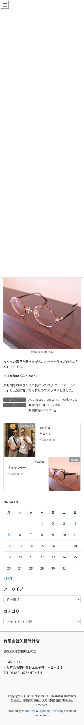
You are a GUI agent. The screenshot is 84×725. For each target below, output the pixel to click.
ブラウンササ (16, 468)
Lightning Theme (49, 710)
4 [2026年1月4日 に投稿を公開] (75, 523)
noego (36, 405)
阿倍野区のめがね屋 (44, 410)
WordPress (29, 710)
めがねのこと (69, 399)
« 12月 (7, 578)
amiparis (52, 399)
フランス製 (53, 405)
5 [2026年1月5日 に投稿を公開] (9, 534)
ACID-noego (35, 399)
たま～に (45, 434)
